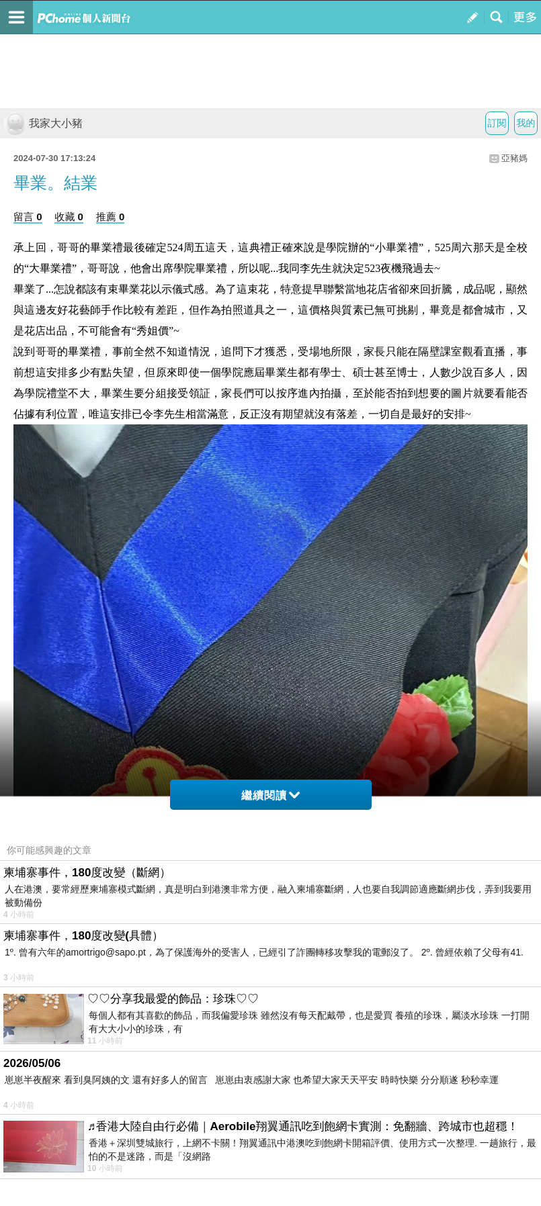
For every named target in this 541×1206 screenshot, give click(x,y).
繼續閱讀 (270, 795)
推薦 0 (110, 216)
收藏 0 (68, 216)
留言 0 (27, 216)
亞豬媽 (514, 158)
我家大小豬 (43, 123)
